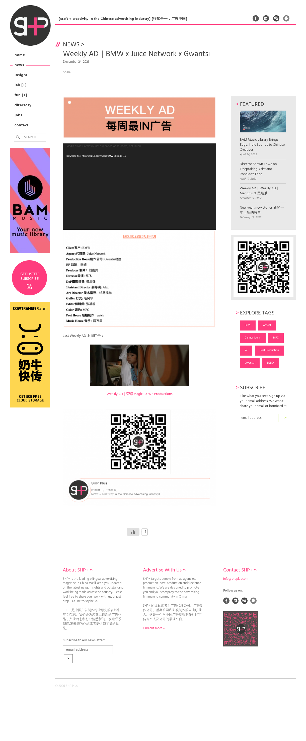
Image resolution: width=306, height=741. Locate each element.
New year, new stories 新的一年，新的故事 (262, 210)
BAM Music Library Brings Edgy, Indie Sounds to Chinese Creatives (263, 131)
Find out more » (154, 628)
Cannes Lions (253, 338)
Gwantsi (250, 363)
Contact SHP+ (240, 570)
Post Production (269, 350)
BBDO (270, 363)
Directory (23, 105)
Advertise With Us (164, 570)
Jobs (18, 115)
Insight (21, 75)
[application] (139, 186)
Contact (22, 125)
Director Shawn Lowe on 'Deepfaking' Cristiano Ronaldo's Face (258, 169)
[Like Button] (133, 532)
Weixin (276, 18)
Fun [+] (21, 95)
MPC (276, 338)
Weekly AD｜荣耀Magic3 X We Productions (140, 394)
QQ (286, 18)
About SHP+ (78, 570)
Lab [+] (21, 85)
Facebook (256, 18)
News (19, 65)
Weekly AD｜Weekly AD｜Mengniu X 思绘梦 (259, 191)
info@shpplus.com (235, 579)
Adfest (267, 325)
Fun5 (248, 325)
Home (20, 55)
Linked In (266, 18)
